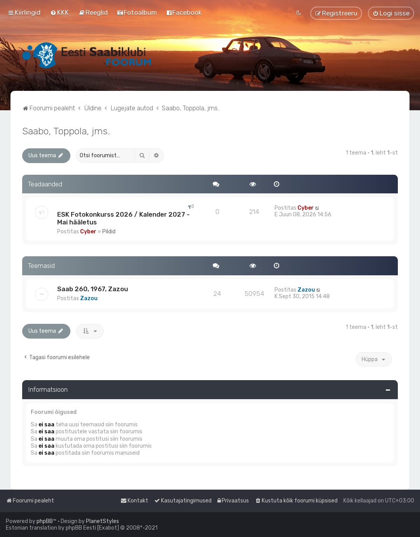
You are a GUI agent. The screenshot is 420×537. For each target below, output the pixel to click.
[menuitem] (59, 12)
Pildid (109, 231)
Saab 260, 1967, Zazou (92, 289)
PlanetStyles (102, 521)
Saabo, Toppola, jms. (66, 131)
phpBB (45, 521)
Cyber (88, 231)
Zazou (89, 298)
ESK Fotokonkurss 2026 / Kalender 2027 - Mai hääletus (123, 218)
